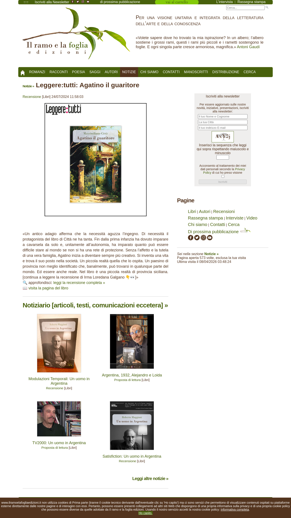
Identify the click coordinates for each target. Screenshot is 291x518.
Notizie (129, 72)
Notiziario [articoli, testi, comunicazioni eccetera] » (95, 305)
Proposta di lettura (127, 380)
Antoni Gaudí (248, 47)
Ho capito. (145, 513)
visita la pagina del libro (48, 288)
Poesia (78, 72)
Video (251, 218)
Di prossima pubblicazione (219, 231)
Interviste (234, 218)
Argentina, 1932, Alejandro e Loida (132, 375)
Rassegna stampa (205, 218)
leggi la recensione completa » (79, 282)
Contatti (171, 72)
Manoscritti (196, 72)
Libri (192, 211)
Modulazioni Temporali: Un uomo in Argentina (59, 381)
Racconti (59, 72)
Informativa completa (235, 509)
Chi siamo (149, 72)
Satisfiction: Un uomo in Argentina (131, 456)
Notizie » (28, 86)
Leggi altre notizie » (150, 478)
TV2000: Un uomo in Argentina (59, 443)
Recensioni (224, 211)
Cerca (250, 72)
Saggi (94, 72)
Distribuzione (225, 72)
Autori (111, 72)
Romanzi (37, 72)
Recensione (32, 97)
